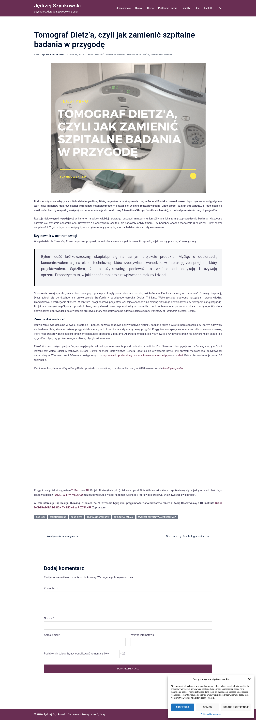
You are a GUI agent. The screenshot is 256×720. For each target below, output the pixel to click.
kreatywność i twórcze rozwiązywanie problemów (118, 55)
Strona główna (123, 8)
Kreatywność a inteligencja (62, 536)
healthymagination (173, 368)
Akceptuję (182, 707)
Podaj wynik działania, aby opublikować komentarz (73, 653)
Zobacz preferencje (236, 707)
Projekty (186, 8)
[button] (249, 679)
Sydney (101, 714)
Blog (197, 8)
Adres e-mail (52, 635)
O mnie (138, 8)
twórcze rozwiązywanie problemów (157, 517)
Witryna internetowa (142, 635)
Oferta (150, 8)
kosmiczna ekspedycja (156, 355)
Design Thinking (58, 517)
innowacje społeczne (98, 517)
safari (179, 355)
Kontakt (208, 8)
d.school (40, 517)
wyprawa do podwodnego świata (122, 355)
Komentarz (51, 588)
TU (87, 490)
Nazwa (49, 618)
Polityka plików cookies (211, 714)
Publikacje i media (167, 8)
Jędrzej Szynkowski (57, 5)
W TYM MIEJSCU (73, 494)
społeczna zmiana (161, 55)
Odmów (207, 707)
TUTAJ (75, 490)
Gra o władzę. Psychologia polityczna (187, 536)
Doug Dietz (76, 517)
